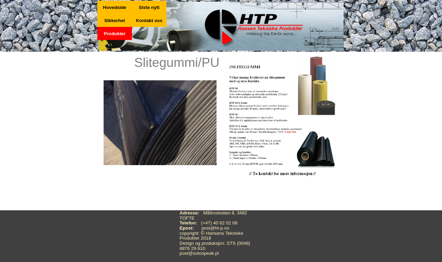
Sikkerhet (114, 20)
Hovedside (114, 7)
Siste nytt (149, 7)
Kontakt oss (149, 20)
